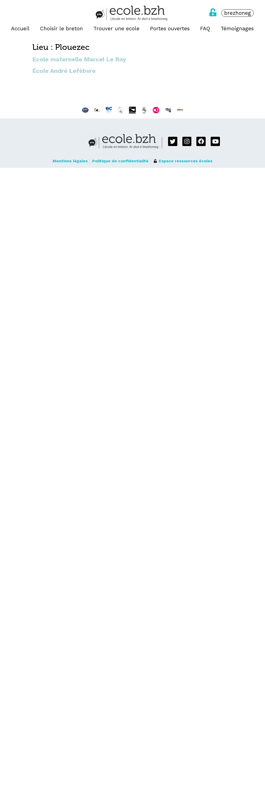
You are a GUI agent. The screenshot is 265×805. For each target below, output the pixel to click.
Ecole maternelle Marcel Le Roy (79, 59)
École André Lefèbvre (64, 70)
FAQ (205, 29)
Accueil (20, 29)
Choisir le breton (61, 29)
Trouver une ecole (116, 29)
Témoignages (237, 29)
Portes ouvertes (170, 29)
